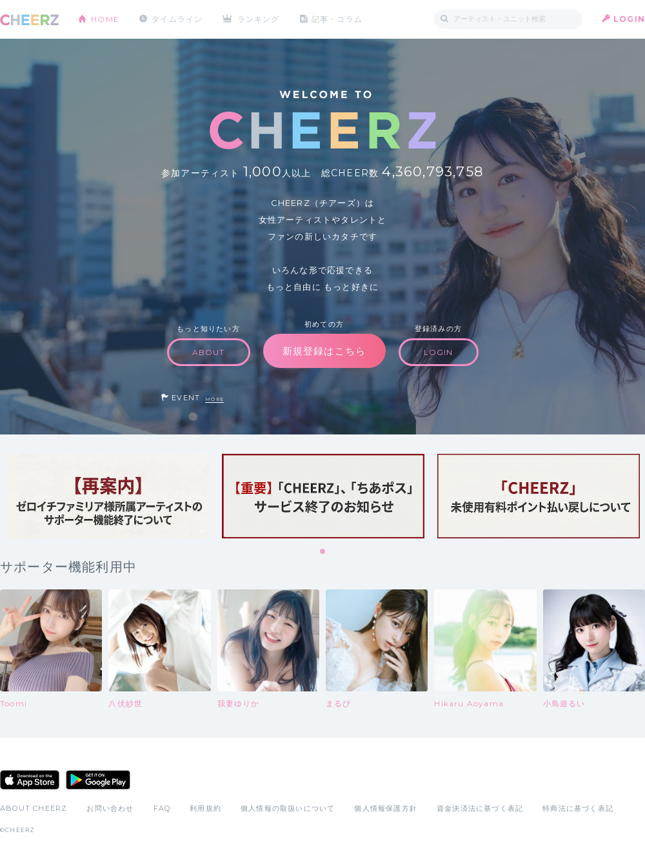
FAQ (162, 808)
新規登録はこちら (324, 351)
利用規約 (205, 808)
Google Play (98, 780)
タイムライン (177, 19)
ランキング (258, 19)
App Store (29, 780)
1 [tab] (323, 552)
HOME (105, 19)
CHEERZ (29, 19)
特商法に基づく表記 (577, 808)
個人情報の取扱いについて (288, 808)
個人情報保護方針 (385, 808)
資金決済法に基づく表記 (480, 808)
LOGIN (629, 19)
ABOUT (208, 352)
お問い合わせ (110, 808)
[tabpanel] (107, 496)
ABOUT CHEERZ (33, 808)
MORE (214, 399)
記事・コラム (337, 19)
